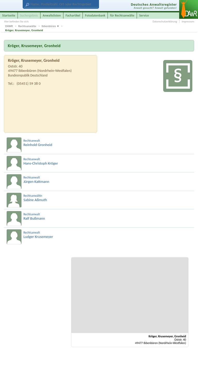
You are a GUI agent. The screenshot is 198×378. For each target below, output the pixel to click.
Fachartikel (72, 15)
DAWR (9, 26)
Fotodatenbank (95, 15)
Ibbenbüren (49, 26)
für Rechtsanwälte (122, 15)
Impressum (188, 21)
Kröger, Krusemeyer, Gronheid (24, 30)
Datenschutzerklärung (165, 21)
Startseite (8, 15)
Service (144, 15)
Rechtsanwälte (27, 26)
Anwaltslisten (52, 15)
